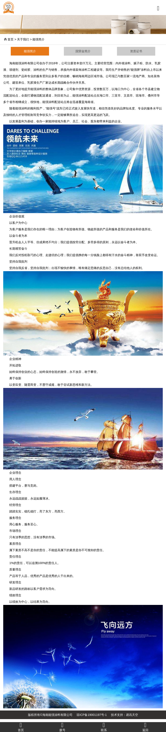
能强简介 (30, 51)
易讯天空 (132, 715)
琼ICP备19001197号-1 (92, 715)
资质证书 (136, 51)
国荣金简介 (83, 51)
